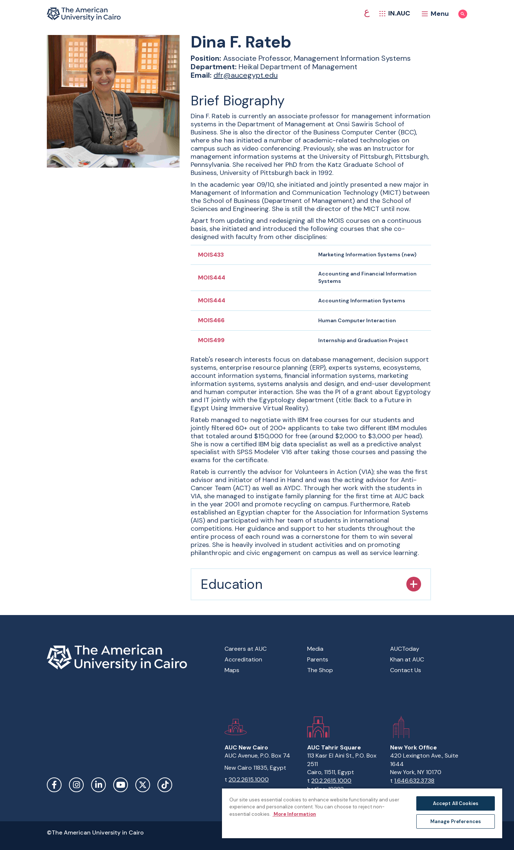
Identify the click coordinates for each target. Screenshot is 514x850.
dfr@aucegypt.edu (245, 75)
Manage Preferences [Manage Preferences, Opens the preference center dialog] (455, 821)
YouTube (120, 784)
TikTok (164, 784)
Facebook (54, 784)
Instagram (76, 784)
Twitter (142, 784)
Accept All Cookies (455, 803)
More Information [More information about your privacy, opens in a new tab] (294, 814)
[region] (362, 813)
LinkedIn (98, 784)
